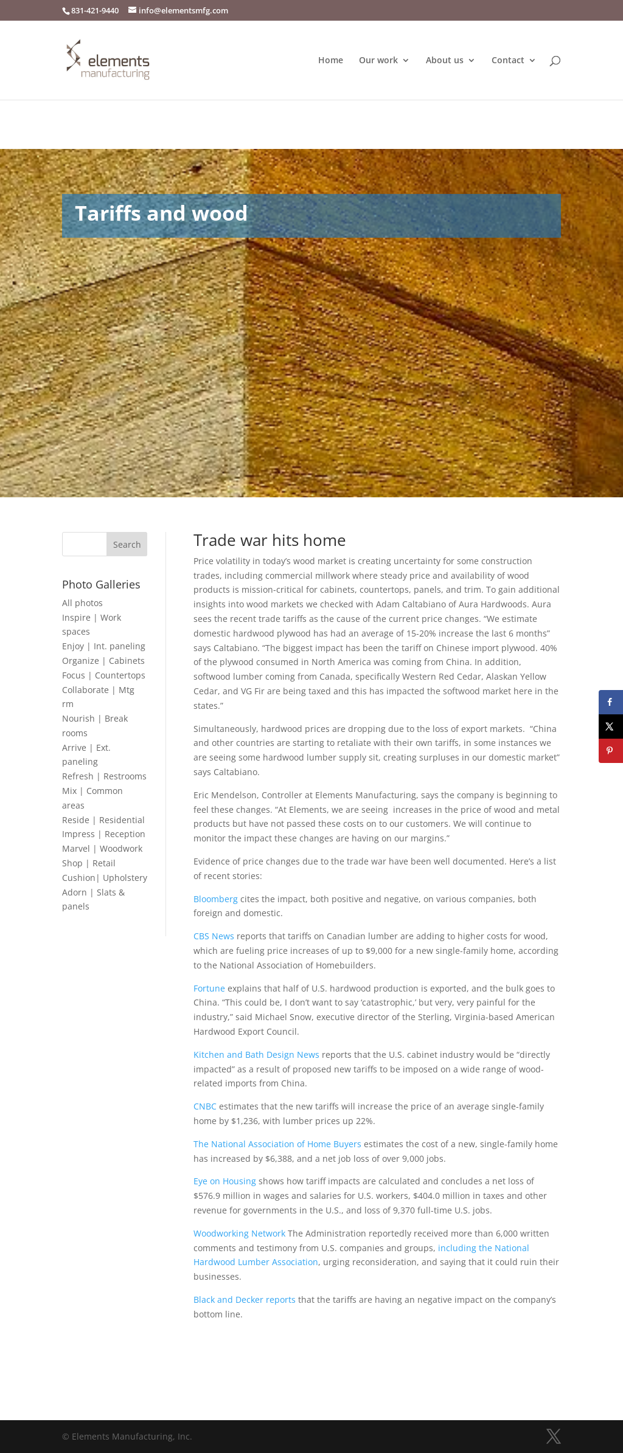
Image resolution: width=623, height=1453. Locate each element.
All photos (82, 603)
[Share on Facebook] (611, 702)
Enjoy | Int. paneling (103, 646)
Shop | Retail (89, 863)
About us (445, 61)
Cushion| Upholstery (104, 877)
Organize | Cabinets (103, 660)
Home (330, 61)
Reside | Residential (103, 820)
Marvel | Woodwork (102, 848)
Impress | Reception (103, 834)
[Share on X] (611, 726)
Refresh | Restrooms (104, 776)
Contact (508, 61)
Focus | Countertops (103, 675)
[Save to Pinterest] (611, 751)
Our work (378, 61)
